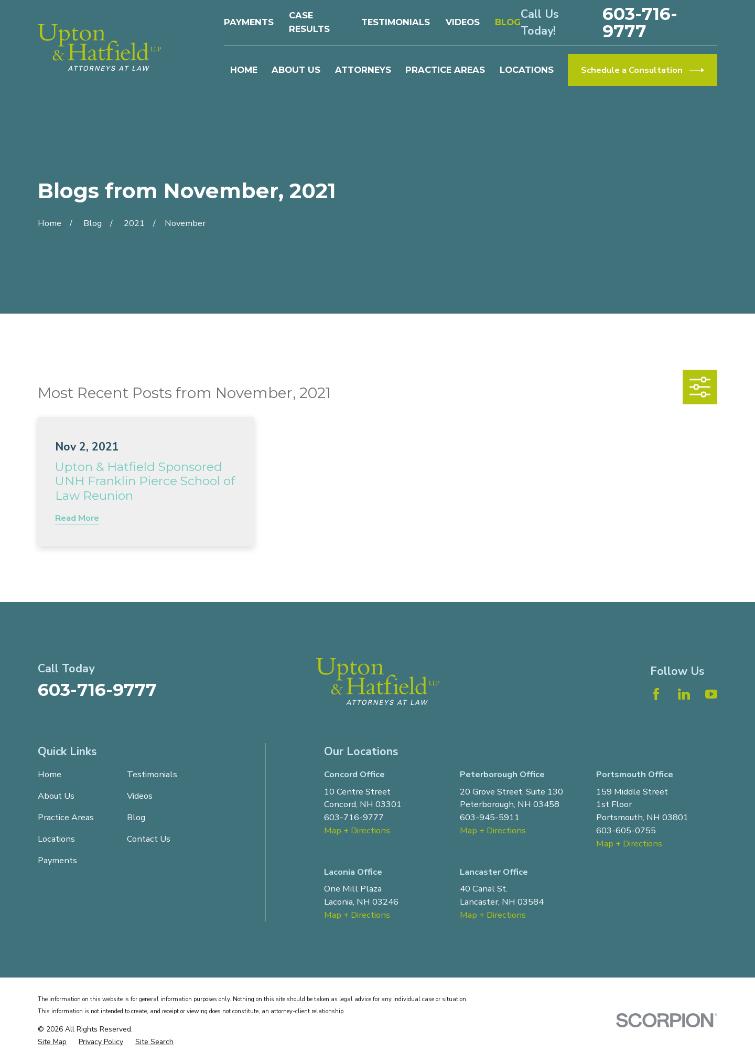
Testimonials (395, 22)
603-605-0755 (626, 830)
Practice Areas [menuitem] (445, 70)
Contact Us (148, 839)
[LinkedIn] (684, 694)
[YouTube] (711, 694)
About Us (56, 796)
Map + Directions (357, 830)
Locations (56, 839)
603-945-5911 (490, 817)
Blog (508, 22)
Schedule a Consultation (642, 70)
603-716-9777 (639, 22)
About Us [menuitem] (296, 70)
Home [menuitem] (243, 70)
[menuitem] (52, 1042)
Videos (463, 22)
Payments (249, 22)
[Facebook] (656, 694)
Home (49, 774)
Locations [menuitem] (527, 70)
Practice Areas (66, 817)
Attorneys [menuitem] (363, 70)
